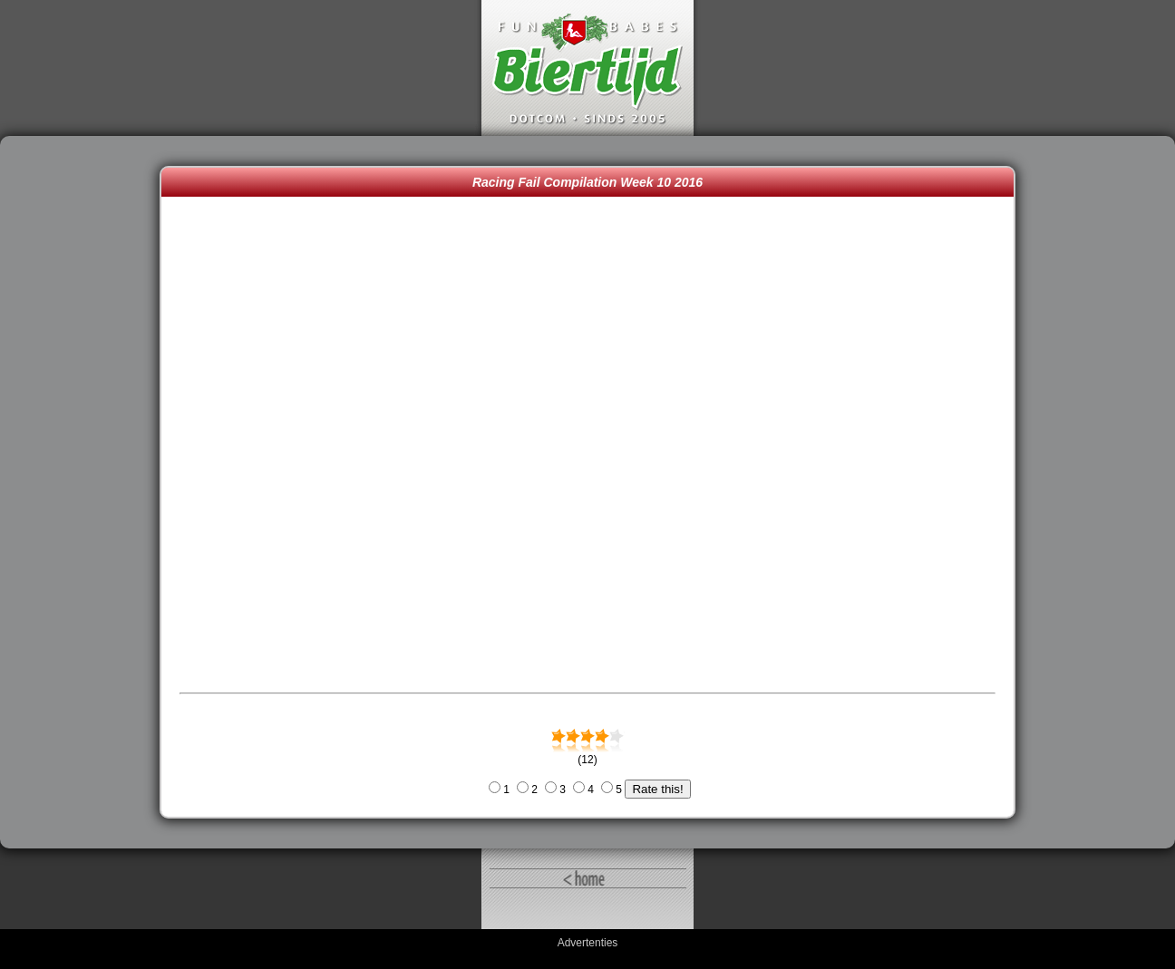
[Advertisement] (84, 492)
